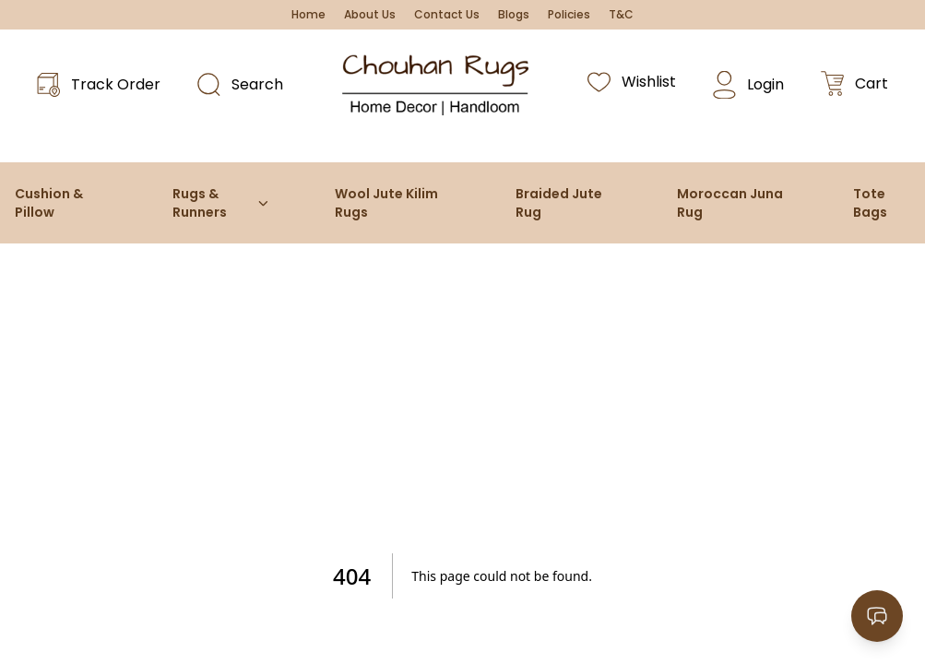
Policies (569, 14)
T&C (621, 14)
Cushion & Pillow (49, 202)
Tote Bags (870, 202)
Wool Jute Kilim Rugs (386, 202)
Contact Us (447, 14)
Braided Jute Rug (559, 202)
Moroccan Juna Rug (730, 202)
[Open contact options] (877, 616)
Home (308, 14)
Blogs (513, 14)
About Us (370, 14)
